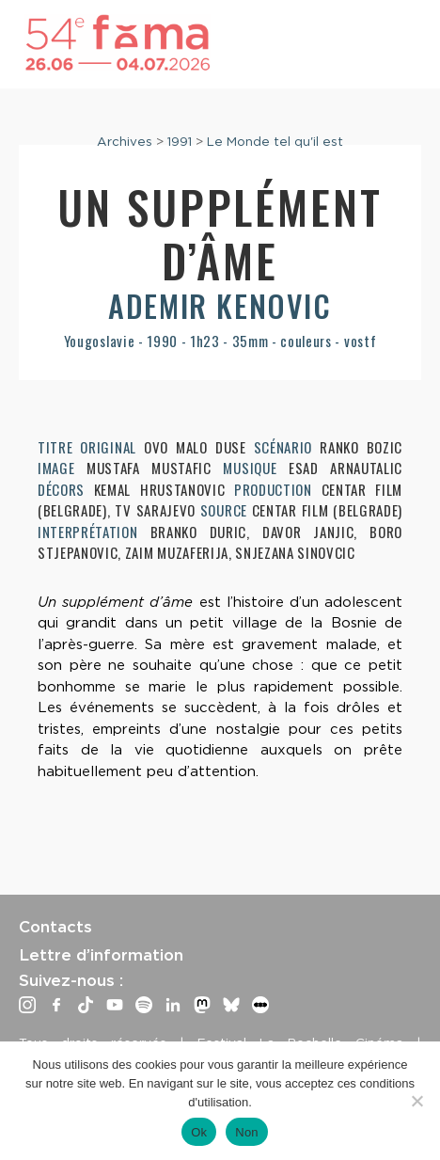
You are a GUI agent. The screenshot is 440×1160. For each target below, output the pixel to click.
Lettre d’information (101, 954)
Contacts (55, 926)
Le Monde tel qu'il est (275, 141)
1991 (179, 141)
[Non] (416, 1100)
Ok (199, 1132)
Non (247, 1132)
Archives (124, 141)
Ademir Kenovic (219, 305)
